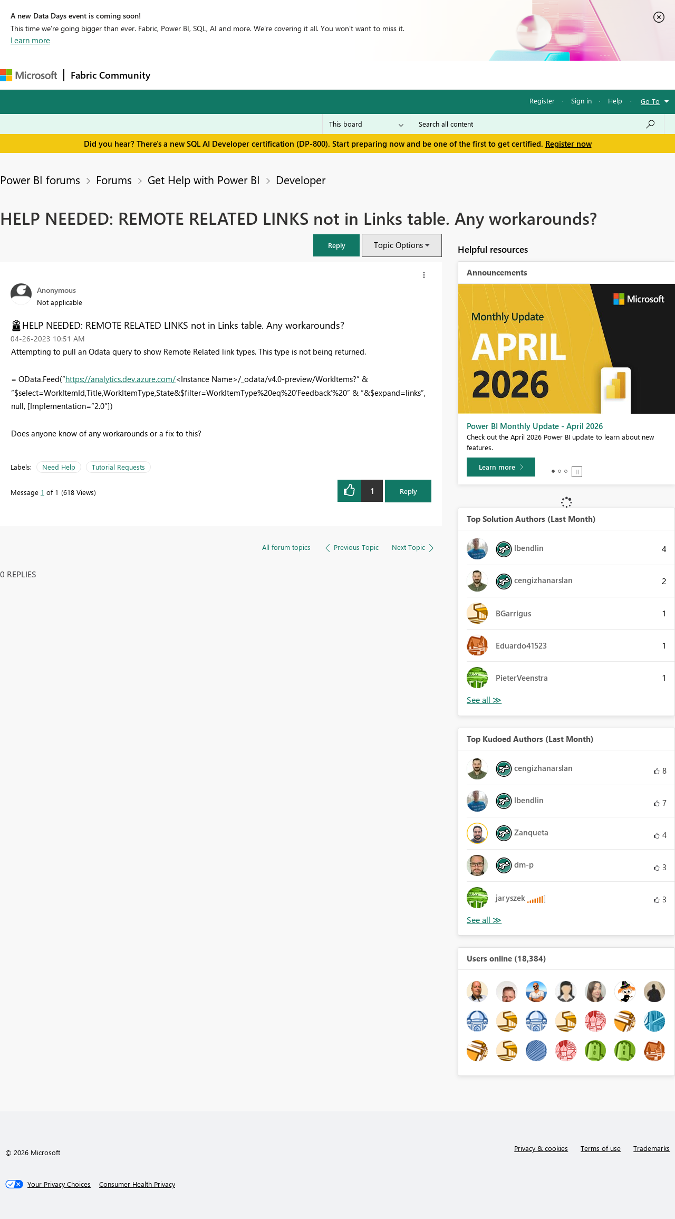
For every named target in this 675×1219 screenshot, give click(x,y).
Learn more (30, 40)
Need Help (58, 466)
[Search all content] (537, 124)
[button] (336, 245)
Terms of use (601, 1148)
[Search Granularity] (366, 124)
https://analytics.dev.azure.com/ (120, 379)
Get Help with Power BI (204, 179)
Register (542, 100)
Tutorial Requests (118, 466)
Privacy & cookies (541, 1148)
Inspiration (221, 74)
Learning (398, 74)
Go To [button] (650, 101)
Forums (174, 74)
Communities (311, 74)
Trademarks (651, 1148)
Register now (568, 143)
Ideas (264, 74)
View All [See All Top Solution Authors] (484, 700)
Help (615, 100)
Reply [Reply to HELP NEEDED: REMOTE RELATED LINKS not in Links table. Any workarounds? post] (408, 491)
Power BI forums (40, 179)
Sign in (581, 100)
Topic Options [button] (398, 245)
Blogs (358, 74)
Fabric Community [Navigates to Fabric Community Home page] (110, 75)
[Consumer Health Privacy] (137, 1184)
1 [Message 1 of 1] (42, 492)
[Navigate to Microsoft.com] (28, 75)
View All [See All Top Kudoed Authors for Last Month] (484, 920)
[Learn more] (501, 467)
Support (443, 74)
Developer (300, 179)
